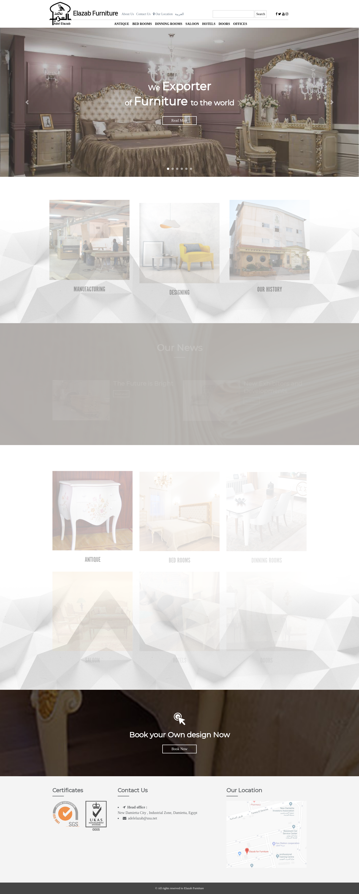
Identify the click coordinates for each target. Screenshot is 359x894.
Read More (179, 120)
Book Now (179, 749)
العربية (179, 14)
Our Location (163, 14)
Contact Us (143, 14)
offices (240, 24)
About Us (128, 14)
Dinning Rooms (168, 24)
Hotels (208, 24)
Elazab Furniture (95, 14)
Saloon (192, 24)
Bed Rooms (142, 24)
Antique (121, 24)
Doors (224, 24)
